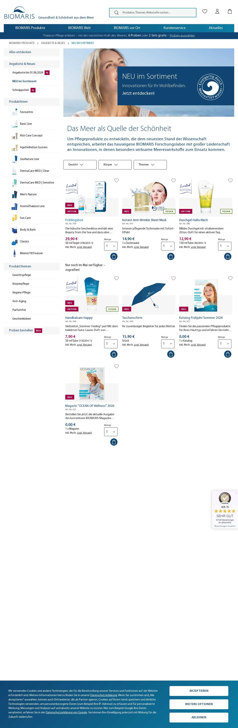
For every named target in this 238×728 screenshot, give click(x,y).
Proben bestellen (106, 621)
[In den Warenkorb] (113, 256)
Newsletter (58, 638)
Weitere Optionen (199, 704)
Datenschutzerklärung (60, 506)
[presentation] (115, 12)
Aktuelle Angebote (107, 615)
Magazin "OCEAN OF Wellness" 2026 (89, 406)
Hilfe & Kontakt (60, 627)
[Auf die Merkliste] (116, 180)
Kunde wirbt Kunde (63, 632)
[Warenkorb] (230, 8)
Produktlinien (104, 610)
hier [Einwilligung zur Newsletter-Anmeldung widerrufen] (186, 506)
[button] (16, 547)
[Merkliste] (205, 8)
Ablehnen (199, 717)
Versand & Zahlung (63, 610)
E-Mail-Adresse (137, 479)
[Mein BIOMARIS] (217, 8)
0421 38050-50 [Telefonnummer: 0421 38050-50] (151, 615)
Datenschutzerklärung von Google (66, 712)
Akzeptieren (198, 691)
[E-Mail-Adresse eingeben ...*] (159, 488)
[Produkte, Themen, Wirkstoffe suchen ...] (158, 12)
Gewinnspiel (103, 638)
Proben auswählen (182, 35)
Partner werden (16, 650)
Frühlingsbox (74, 220)
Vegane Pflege (104, 627)
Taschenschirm (132, 318)
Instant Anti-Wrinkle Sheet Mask (144, 220)
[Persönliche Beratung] (180, 610)
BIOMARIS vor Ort (17, 632)
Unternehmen (15, 615)
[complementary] (119, 704)
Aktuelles (12, 610)
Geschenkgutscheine (109, 632)
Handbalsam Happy (79, 318)
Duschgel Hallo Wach (193, 220)
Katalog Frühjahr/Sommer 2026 (201, 318)
